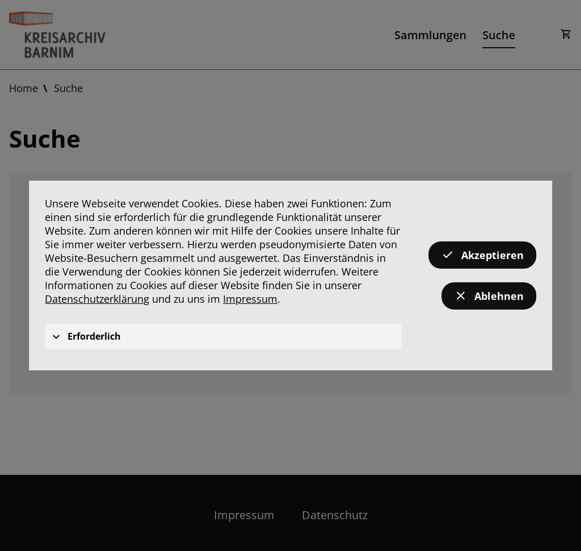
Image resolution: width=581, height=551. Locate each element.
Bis (209, 276)
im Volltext (207, 235)
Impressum (244, 515)
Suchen (511, 353)
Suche (498, 35)
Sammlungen (430, 35)
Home (23, 88)
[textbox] (302, 209)
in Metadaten (107, 235)
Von (69, 276)
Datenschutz (335, 515)
